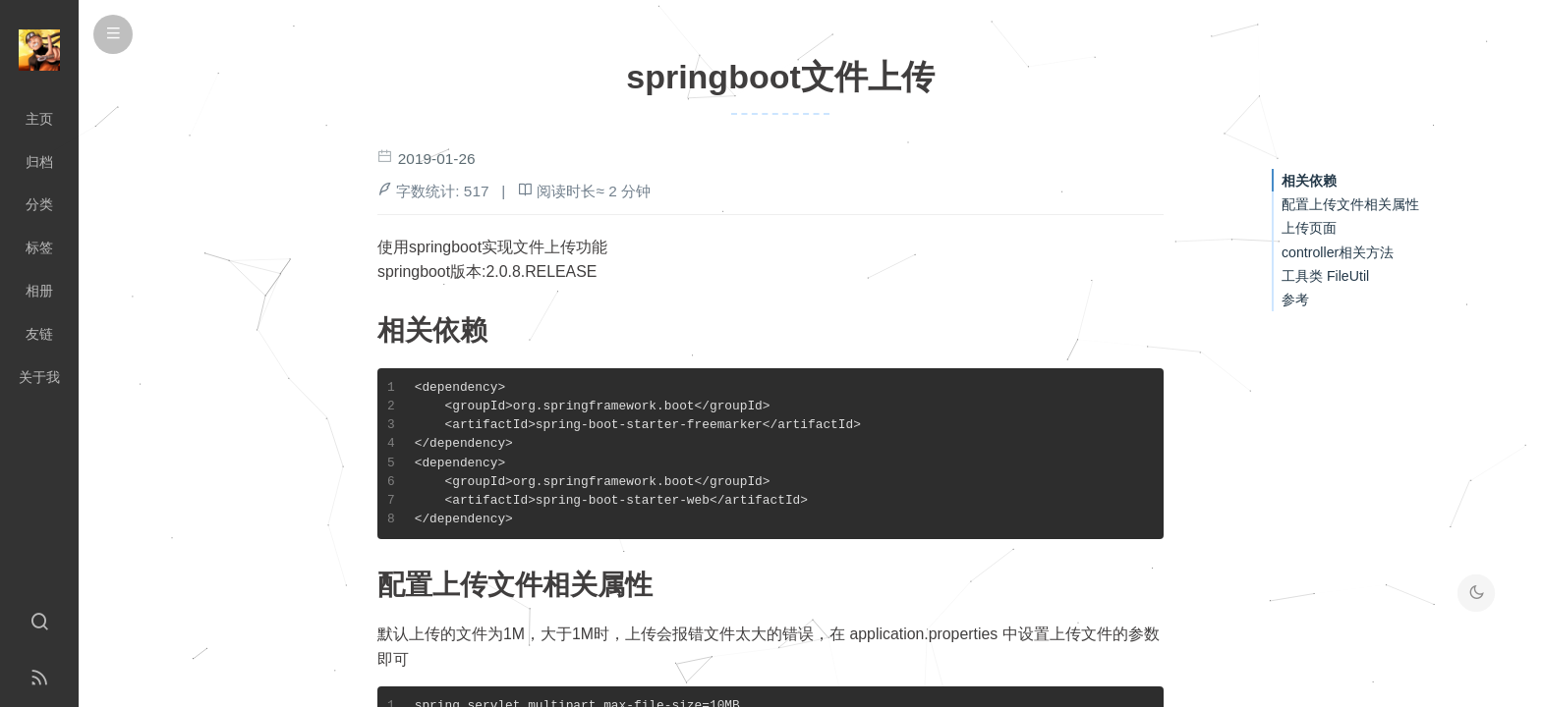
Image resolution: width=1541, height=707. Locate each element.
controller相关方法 (1338, 252)
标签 (39, 247)
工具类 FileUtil (1325, 276)
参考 (1295, 299)
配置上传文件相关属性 (1350, 204)
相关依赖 (1309, 181)
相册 (39, 291)
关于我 (39, 377)
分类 (39, 204)
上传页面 (1309, 228)
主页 (39, 119)
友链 (39, 334)
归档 (39, 162)
